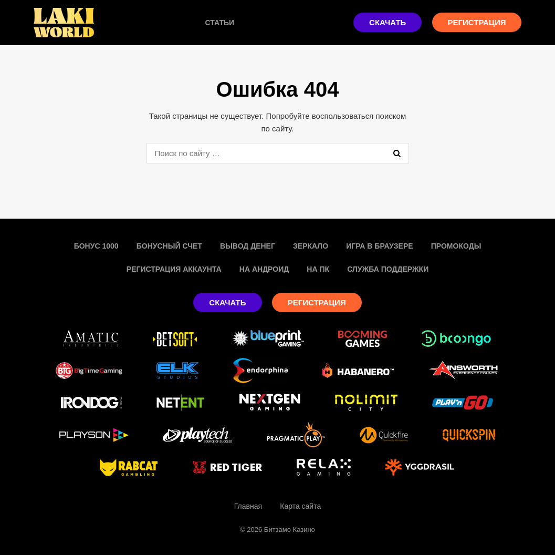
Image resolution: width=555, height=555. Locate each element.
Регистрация (477, 22)
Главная (248, 506)
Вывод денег (247, 246)
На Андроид (264, 269)
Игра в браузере (379, 246)
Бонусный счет (169, 246)
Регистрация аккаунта (174, 269)
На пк (318, 269)
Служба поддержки (387, 269)
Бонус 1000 (96, 246)
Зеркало (310, 246)
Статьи (220, 22)
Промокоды (456, 246)
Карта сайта (300, 506)
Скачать (387, 22)
